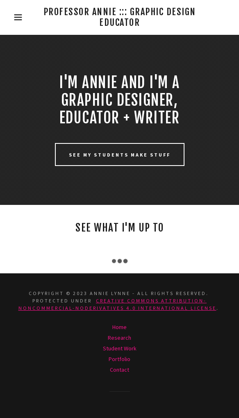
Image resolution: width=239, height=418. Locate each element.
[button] (16, 17)
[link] (119, 17)
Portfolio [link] (119, 359)
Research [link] (119, 337)
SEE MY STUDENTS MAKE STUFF (120, 155)
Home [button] (119, 327)
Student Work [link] (120, 348)
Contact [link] (119, 369)
